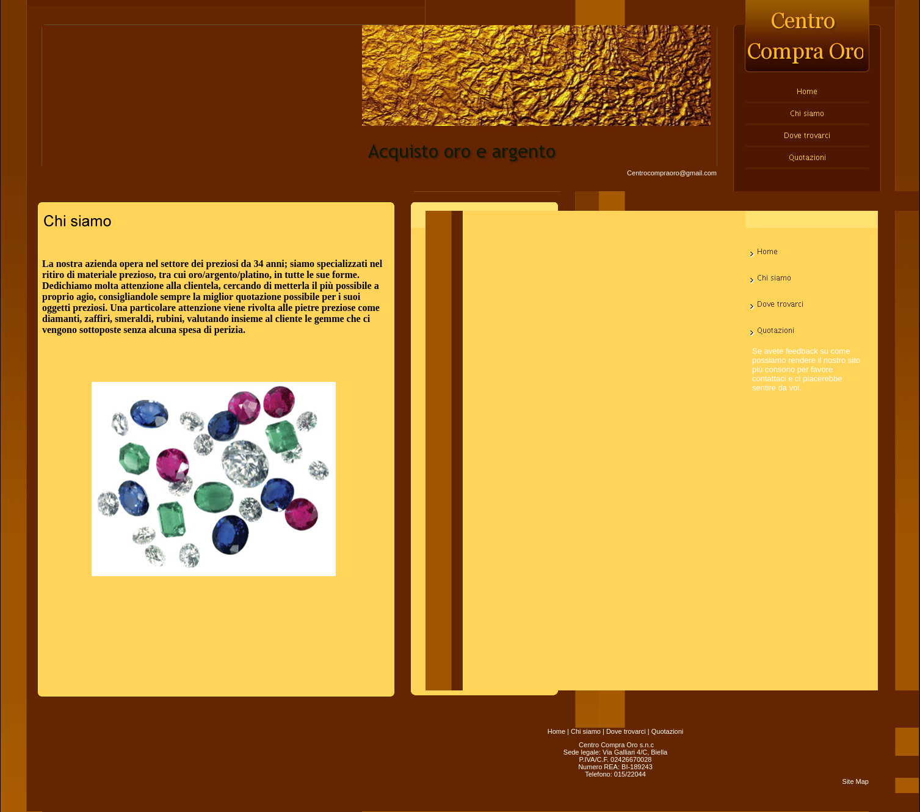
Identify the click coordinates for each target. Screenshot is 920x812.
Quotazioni (667, 731)
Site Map (855, 781)
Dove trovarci (626, 731)
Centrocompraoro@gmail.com (672, 173)
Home (556, 731)
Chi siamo (586, 731)
